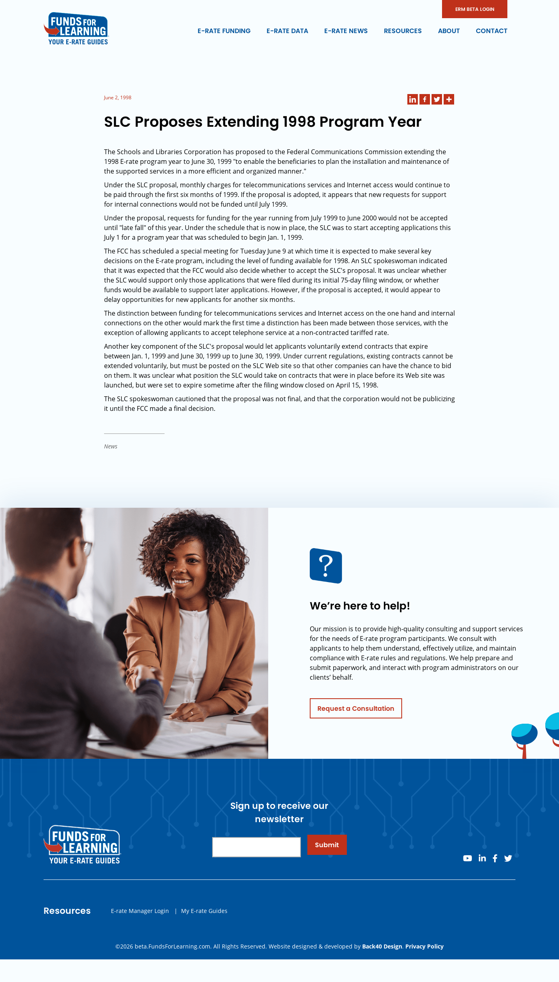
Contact (491, 31)
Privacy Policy (424, 946)
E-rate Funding (224, 31)
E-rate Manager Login (140, 913)
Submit (327, 847)
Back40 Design (382, 946)
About (449, 31)
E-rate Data (287, 31)
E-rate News (346, 31)
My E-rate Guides (204, 913)
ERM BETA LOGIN (474, 9)
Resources (403, 31)
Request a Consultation (355, 711)
